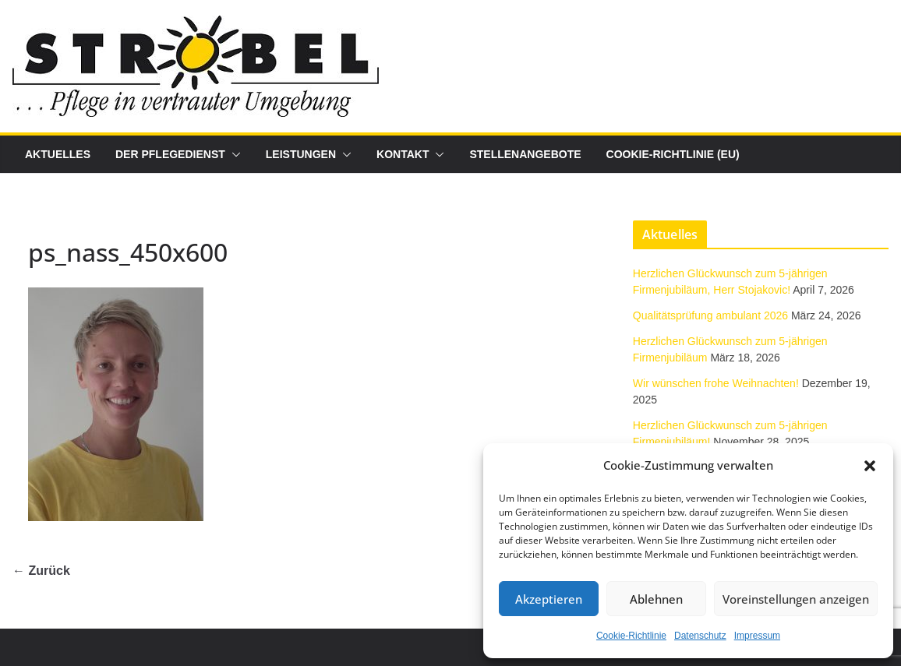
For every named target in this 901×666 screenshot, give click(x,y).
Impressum (757, 635)
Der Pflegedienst (170, 154)
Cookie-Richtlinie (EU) (673, 154)
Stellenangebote (525, 154)
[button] (870, 466)
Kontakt (402, 154)
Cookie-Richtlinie (631, 635)
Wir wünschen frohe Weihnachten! (716, 383)
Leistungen (301, 154)
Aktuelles (57, 154)
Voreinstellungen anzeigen (796, 599)
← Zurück (41, 570)
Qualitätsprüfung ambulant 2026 (710, 315)
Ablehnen (656, 599)
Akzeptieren (548, 599)
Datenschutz (700, 635)
